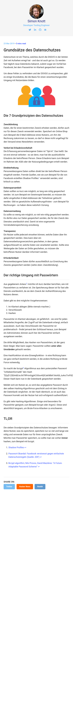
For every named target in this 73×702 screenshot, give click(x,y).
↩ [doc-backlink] (25, 447)
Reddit (40, 486)
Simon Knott (36, 21)
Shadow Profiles (16, 447)
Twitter (9, 486)
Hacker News (24, 486)
